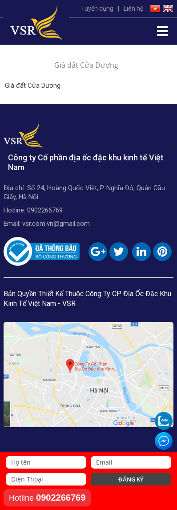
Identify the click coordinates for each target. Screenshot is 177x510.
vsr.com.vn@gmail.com (56, 224)
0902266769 (45, 210)
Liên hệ (133, 8)
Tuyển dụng (97, 8)
